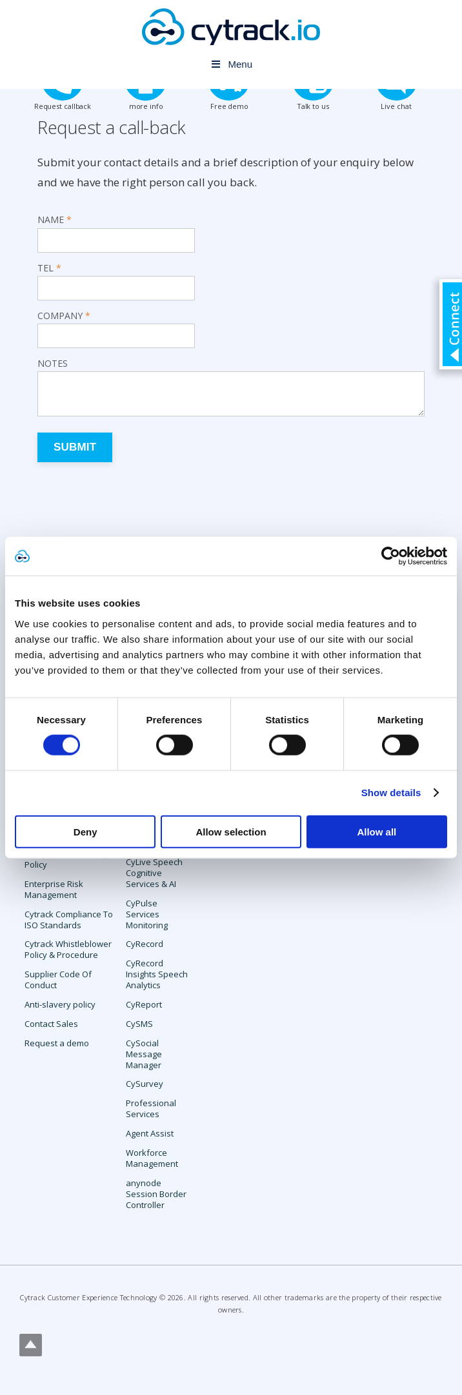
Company (60, 316)
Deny (85, 831)
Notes (52, 363)
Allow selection (231, 831)
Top (30, 1345)
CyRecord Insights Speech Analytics (157, 974)
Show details (391, 792)
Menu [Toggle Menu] (231, 64)
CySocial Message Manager (144, 1054)
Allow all (376, 831)
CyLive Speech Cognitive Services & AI (154, 873)
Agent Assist (150, 1133)
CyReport (144, 1004)
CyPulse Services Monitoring (147, 914)
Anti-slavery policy (60, 1004)
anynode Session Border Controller (156, 1194)
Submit (75, 447)
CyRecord (144, 944)
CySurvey (144, 1083)
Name (50, 220)
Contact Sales (51, 1023)
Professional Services (151, 1108)
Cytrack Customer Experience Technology (88, 1297)
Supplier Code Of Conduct (58, 979)
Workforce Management (152, 1158)
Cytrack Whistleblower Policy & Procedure (68, 949)
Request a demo (57, 1043)
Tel (45, 268)
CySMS (139, 1023)
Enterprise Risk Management (54, 889)
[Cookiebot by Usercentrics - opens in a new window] (390, 556)
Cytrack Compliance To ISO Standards (69, 919)
